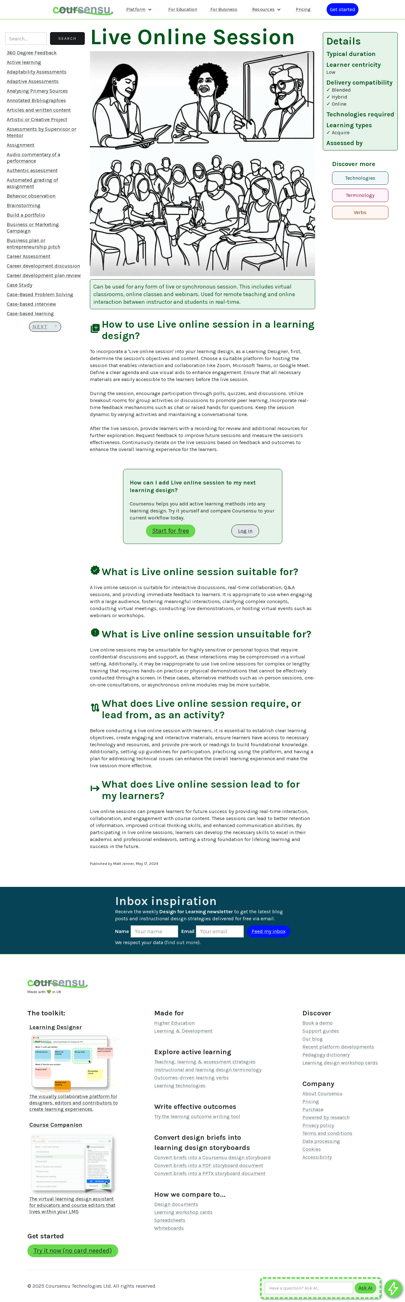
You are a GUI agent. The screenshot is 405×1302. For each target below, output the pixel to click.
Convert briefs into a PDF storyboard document (208, 1165)
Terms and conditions (327, 1133)
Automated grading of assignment (32, 183)
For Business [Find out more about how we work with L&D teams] (223, 9)
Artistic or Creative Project (37, 119)
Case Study (19, 285)
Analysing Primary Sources (37, 91)
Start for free (170, 530)
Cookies (311, 1149)
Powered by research (326, 1117)
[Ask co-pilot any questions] (393, 1288)
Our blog (312, 1039)
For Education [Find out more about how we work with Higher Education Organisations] (182, 9)
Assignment (20, 145)
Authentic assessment (32, 170)
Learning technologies (180, 1086)
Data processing (321, 1141)
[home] (83, 9)
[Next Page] (45, 327)
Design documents (176, 1204)
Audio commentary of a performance (33, 157)
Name (122, 931)
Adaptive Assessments (33, 81)
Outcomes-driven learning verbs (191, 1078)
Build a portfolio (26, 215)
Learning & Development (183, 1031)
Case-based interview (31, 304)
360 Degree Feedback (32, 53)
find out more (182, 942)
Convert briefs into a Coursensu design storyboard (212, 1157)
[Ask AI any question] (309, 1288)
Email (187, 931)
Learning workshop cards (183, 1212)
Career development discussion (43, 266)
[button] (139, 9)
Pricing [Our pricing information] (303, 9)
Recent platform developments (338, 1047)
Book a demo (317, 1023)
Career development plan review (44, 275)
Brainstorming (23, 205)
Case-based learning (30, 313)
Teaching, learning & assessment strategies (205, 1062)
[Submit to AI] (365, 1288)
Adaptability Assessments (37, 72)
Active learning (24, 62)
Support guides (320, 1031)
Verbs (360, 212)
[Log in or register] (342, 9)
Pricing (310, 1101)
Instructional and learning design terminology (207, 1070)
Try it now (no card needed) (73, 1250)
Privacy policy (318, 1125)
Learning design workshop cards (340, 1063)
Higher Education (174, 1023)
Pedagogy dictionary (326, 1055)
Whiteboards (169, 1228)
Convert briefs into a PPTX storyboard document (209, 1173)
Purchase (312, 1109)
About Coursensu (322, 1093)
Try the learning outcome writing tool (197, 1116)
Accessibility (317, 1157)
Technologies (360, 178)
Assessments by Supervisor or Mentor (41, 132)
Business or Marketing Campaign (33, 227)
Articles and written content (39, 110)
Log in (245, 531)
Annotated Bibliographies (36, 100)
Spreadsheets (169, 1220)
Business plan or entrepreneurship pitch (33, 243)
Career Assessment (28, 256)
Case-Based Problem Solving (40, 294)
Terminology (360, 195)
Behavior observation (31, 196)
